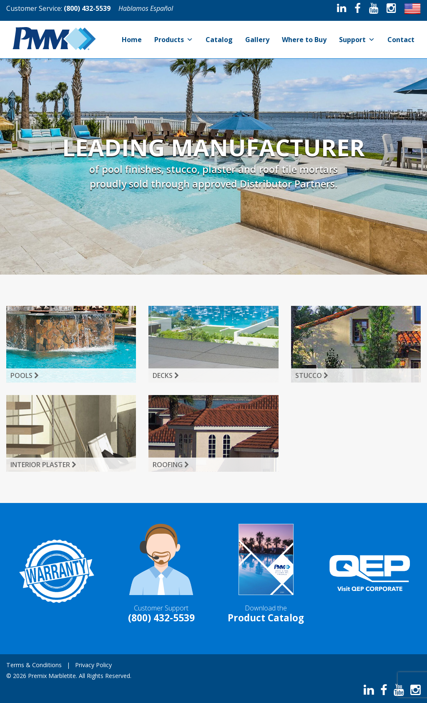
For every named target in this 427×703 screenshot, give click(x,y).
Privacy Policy (93, 665)
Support (357, 39)
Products (173, 39)
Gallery (257, 39)
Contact (400, 39)
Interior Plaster (43, 464)
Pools (24, 375)
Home (132, 39)
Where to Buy (304, 39)
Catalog (219, 39)
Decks (166, 375)
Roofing (171, 464)
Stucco (311, 375)
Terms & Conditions (34, 665)
